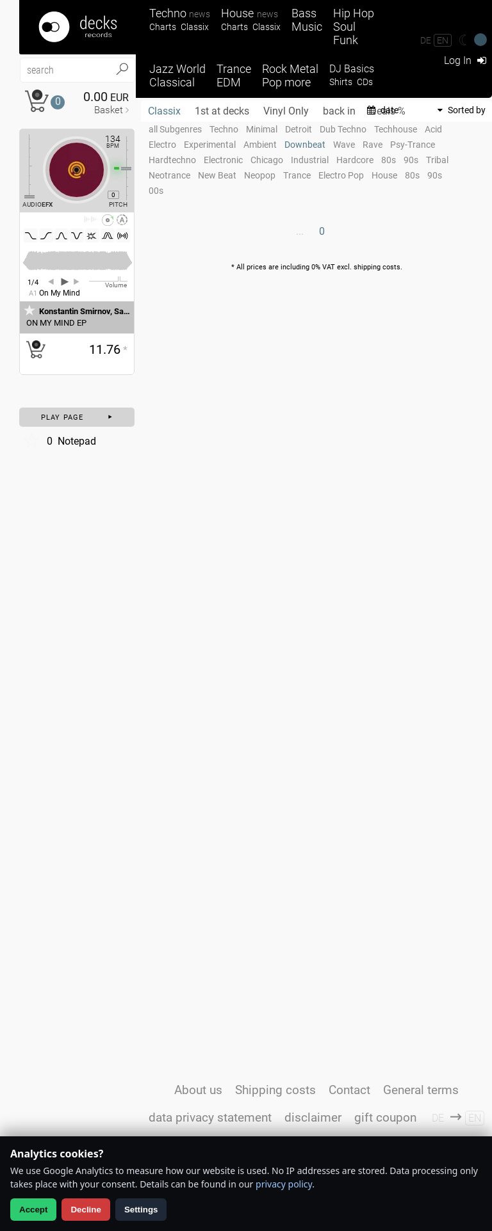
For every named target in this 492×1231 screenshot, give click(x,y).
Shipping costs (275, 1090)
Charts (162, 27)
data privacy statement (210, 1117)
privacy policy (284, 1184)
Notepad (59, 440)
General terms (421, 1090)
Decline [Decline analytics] (85, 1209)
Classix (195, 27)
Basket (108, 110)
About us (198, 1090)
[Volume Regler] (108, 281)
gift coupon (385, 1117)
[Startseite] (77, 27)
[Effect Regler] (24, 166)
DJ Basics (351, 69)
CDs (365, 82)
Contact (349, 1090)
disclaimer (312, 1117)
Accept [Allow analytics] (33, 1209)
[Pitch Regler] (131, 168)
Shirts (340, 82)
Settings (141, 1209)
